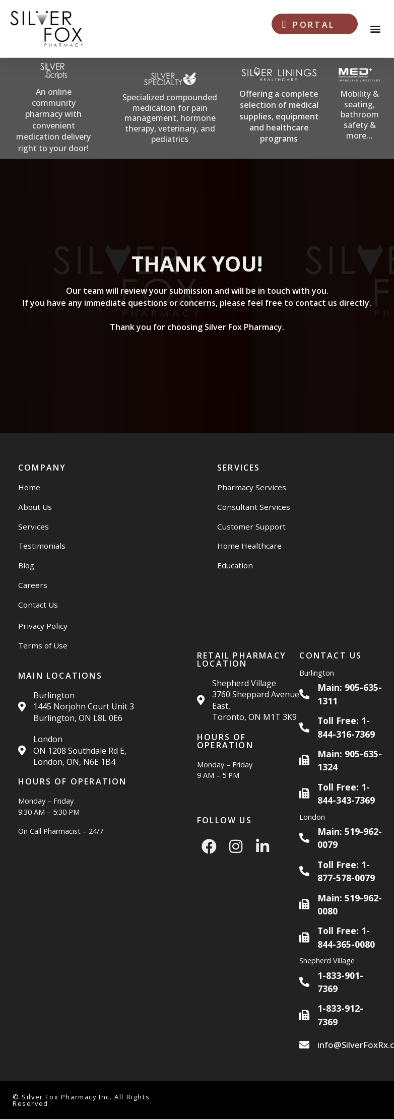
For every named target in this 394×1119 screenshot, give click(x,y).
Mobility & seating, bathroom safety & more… (359, 114)
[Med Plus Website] (359, 108)
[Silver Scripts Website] (53, 108)
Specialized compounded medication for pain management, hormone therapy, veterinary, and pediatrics (169, 118)
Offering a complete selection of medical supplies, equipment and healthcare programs (279, 116)
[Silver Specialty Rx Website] (170, 109)
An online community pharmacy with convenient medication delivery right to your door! (53, 120)
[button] (375, 29)
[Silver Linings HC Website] (279, 108)
